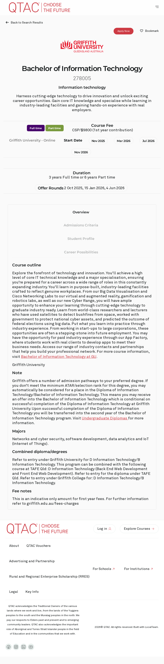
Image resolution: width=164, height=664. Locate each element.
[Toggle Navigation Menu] (157, 7)
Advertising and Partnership (32, 561)
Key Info (34, 592)
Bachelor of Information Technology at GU (58, 357)
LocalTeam (151, 627)
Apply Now (123, 31)
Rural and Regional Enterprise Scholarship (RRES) (50, 576)
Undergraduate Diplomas (105, 418)
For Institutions (136, 569)
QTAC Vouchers (40, 545)
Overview (81, 212)
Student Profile (80, 239)
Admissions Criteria (81, 225)
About (14, 545)
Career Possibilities (81, 252)
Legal (14, 591)
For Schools (100, 569)
